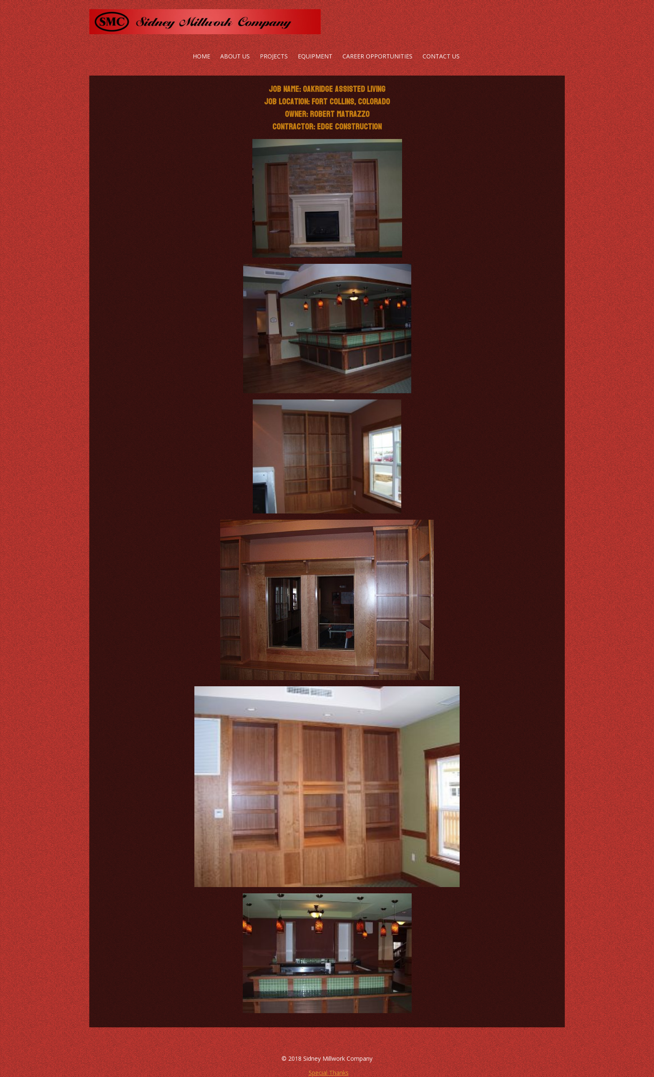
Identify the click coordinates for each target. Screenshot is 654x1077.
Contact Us (441, 56)
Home (201, 56)
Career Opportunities (377, 56)
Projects (274, 56)
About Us (235, 56)
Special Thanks (329, 1073)
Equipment (315, 56)
